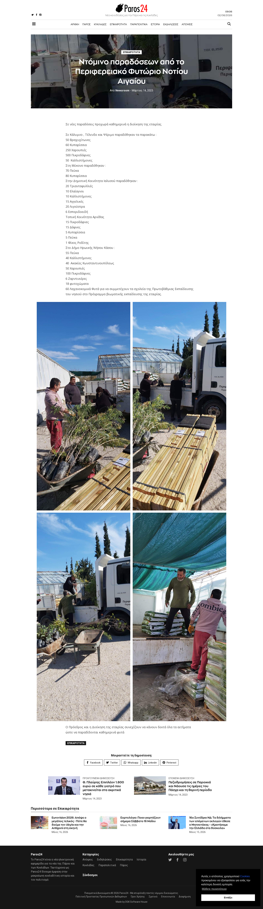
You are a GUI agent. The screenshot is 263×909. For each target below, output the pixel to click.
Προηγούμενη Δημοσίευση (98, 778)
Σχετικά (153, 896)
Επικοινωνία (168, 896)
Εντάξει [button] (228, 897)
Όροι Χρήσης (138, 896)
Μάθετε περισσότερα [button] (214, 888)
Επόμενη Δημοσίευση (181, 778)
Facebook (93, 762)
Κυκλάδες (100, 24)
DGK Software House (136, 901)
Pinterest (169, 762)
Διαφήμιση (185, 896)
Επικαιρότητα (118, 24)
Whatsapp (131, 762)
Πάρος (86, 24)
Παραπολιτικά (138, 24)
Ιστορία (155, 24)
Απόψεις (187, 24)
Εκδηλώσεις (170, 24)
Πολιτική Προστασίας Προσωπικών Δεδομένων (101, 896)
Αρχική (75, 24)
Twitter (112, 762)
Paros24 (123, 893)
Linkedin (150, 762)
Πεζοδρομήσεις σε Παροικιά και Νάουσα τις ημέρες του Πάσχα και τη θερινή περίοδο (190, 786)
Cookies (245, 876)
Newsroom (119, 90)
